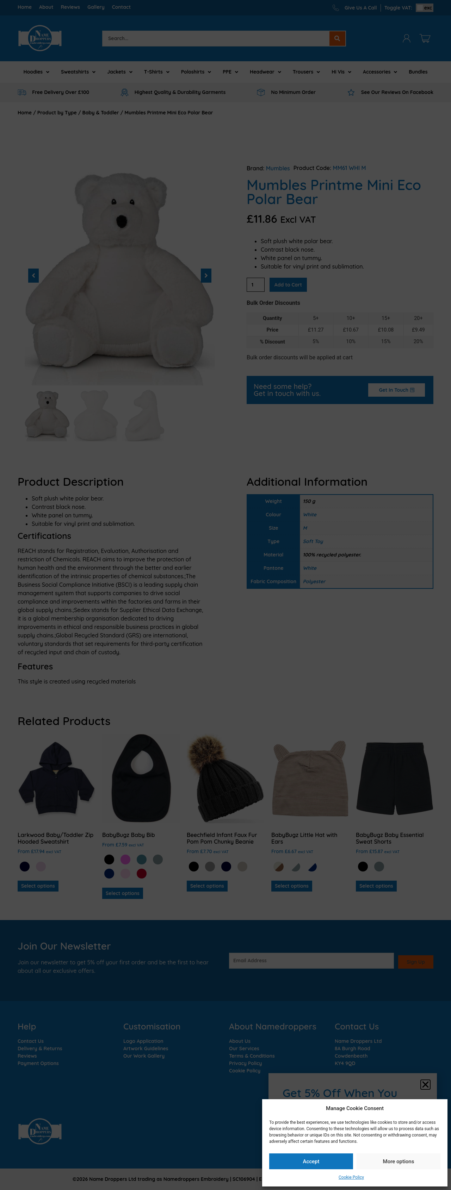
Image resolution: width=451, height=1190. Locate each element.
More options (398, 1161)
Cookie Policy (351, 1177)
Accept (311, 1161)
